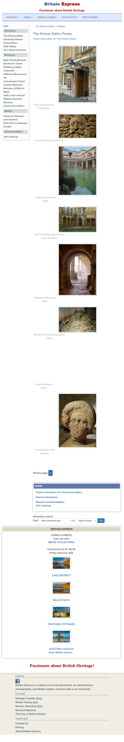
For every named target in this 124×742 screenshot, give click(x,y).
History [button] (28, 17)
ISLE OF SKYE (61, 600)
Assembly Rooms (13, 39)
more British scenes (60, 652)
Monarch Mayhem (25, 710)
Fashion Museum (13, 85)
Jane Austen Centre (14, 81)
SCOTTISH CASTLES (61, 649)
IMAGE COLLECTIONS (61, 542)
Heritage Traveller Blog (28, 698)
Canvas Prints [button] (69, 17)
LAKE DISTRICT (61, 575)
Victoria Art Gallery (14, 106)
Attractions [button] (13, 17)
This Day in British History (30, 714)
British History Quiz (26, 702)
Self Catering (43, 505)
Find (35, 520)
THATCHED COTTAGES (61, 624)
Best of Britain (90, 17)
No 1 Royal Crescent (15, 50)
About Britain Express (28, 731)
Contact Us (21, 723)
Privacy (19, 727)
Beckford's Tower (13, 63)
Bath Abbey (10, 46)
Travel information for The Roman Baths (54, 38)
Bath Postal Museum (15, 60)
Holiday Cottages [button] (47, 17)
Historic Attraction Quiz (28, 706)
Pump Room (10, 43)
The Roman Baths (45, 26)
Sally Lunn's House (14, 95)
